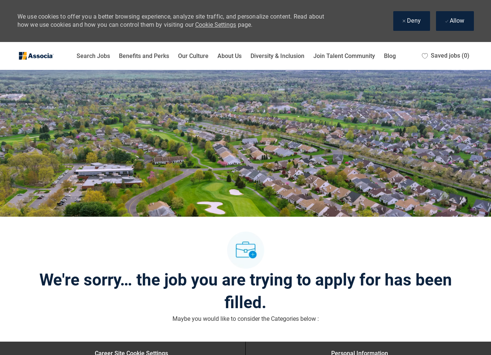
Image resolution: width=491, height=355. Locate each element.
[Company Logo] (36, 56)
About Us (229, 55)
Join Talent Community (344, 55)
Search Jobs (93, 55)
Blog (390, 55)
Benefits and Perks (144, 55)
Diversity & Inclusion (277, 55)
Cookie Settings (215, 24)
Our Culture (193, 55)
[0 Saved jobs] (445, 56)
